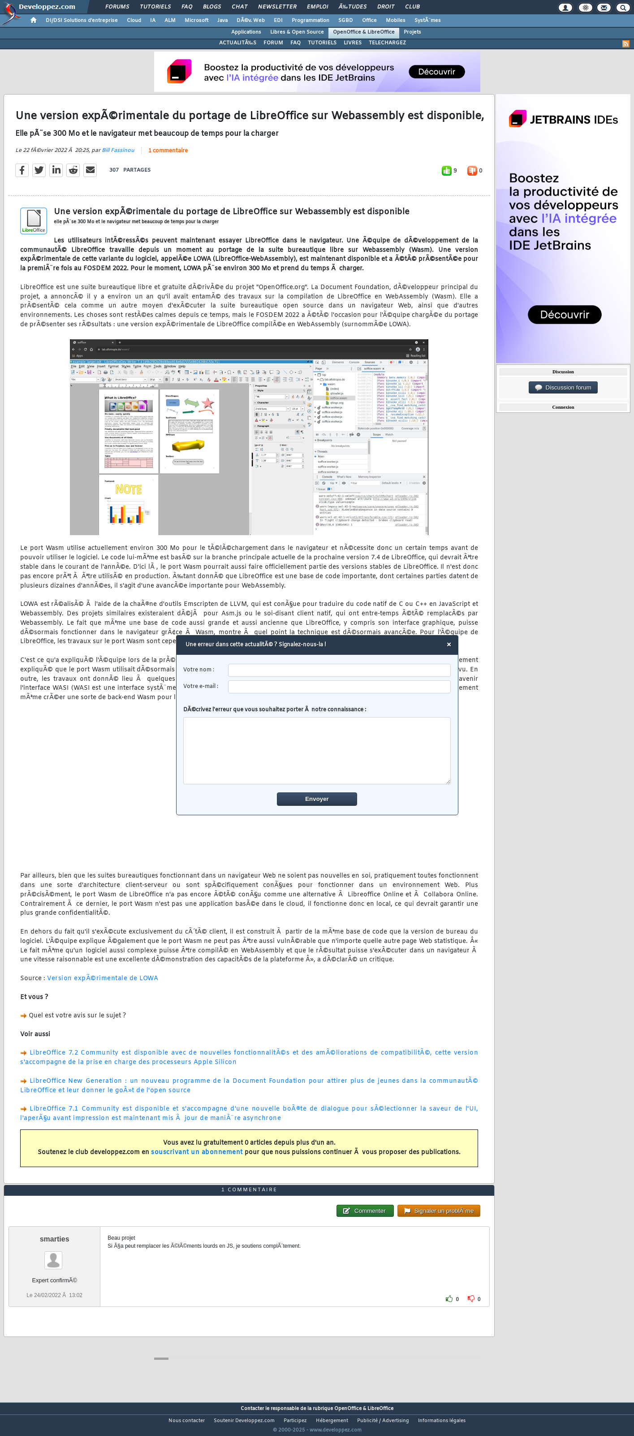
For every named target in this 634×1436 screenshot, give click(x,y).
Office (369, 20)
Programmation (310, 20)
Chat (239, 7)
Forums (117, 7)
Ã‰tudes (352, 7)
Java (222, 20)
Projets (412, 32)
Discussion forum (563, 387)
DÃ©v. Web (251, 20)
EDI (278, 20)
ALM (170, 20)
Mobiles (395, 20)
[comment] (317, 750)
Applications (246, 32)
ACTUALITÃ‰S (237, 43)
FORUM (273, 43)
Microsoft (196, 20)
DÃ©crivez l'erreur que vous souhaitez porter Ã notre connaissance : (317, 745)
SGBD (345, 20)
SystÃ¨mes (427, 20)
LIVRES (353, 43)
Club (412, 7)
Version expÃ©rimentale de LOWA (102, 984)
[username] (339, 670)
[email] (339, 686)
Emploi (317, 7)
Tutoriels (155, 7)
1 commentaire (168, 156)
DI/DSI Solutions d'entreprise (82, 20)
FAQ (187, 7)
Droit (385, 7)
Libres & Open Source (297, 32)
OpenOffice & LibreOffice (364, 32)
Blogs (212, 7)
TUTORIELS (322, 43)
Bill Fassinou (118, 156)
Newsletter (277, 7)
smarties (54, 1255)
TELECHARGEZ (387, 43)
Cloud (134, 20)
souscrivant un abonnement (197, 1158)
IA (152, 20)
